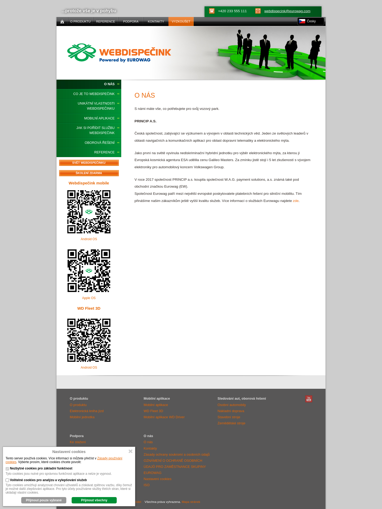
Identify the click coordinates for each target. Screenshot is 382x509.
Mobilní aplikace (99, 118)
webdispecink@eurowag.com (287, 11)
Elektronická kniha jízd (87, 411)
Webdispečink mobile (89, 183)
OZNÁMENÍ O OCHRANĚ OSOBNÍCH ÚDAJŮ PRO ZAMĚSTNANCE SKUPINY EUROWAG (175, 467)
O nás (109, 84)
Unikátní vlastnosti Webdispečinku (96, 106)
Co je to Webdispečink (94, 94)
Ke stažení (78, 442)
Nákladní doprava (231, 411)
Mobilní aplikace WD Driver (164, 417)
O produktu (78, 405)
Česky (311, 21)
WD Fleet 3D (88, 308)
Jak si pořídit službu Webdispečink (95, 130)
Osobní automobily (232, 405)
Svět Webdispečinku (88, 162)
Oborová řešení (100, 143)
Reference (104, 152)
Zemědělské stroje (231, 423)
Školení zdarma (89, 173)
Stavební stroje (229, 417)
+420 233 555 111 (232, 11)
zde (296, 201)
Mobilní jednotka (82, 417)
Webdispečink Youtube (308, 398)
